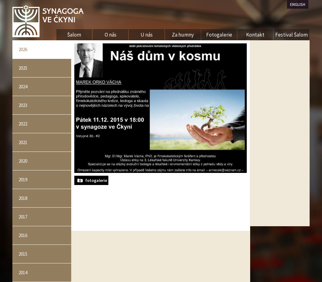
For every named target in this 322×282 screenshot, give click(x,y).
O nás (110, 34)
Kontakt (255, 34)
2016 (23, 235)
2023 (23, 105)
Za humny (183, 34)
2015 (23, 254)
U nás (147, 34)
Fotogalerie (219, 34)
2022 (23, 124)
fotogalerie (96, 180)
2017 (23, 217)
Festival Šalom (291, 34)
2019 (23, 180)
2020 (23, 161)
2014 (23, 272)
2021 (23, 142)
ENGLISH (297, 4)
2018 (23, 198)
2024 (23, 87)
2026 (23, 49)
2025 (23, 68)
